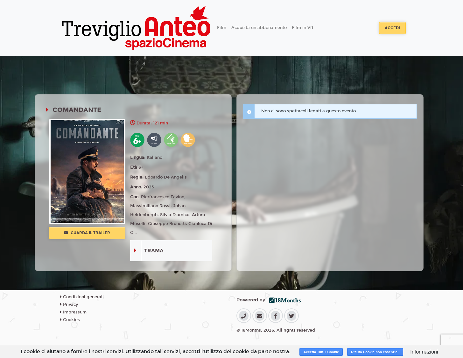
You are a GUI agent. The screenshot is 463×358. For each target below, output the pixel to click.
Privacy (69, 304)
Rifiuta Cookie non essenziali (375, 352)
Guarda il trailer (87, 233)
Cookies (70, 319)
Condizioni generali (82, 296)
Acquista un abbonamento (259, 27)
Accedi (392, 28)
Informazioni (424, 351)
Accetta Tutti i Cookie (321, 352)
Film (221, 27)
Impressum (73, 312)
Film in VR (302, 27)
